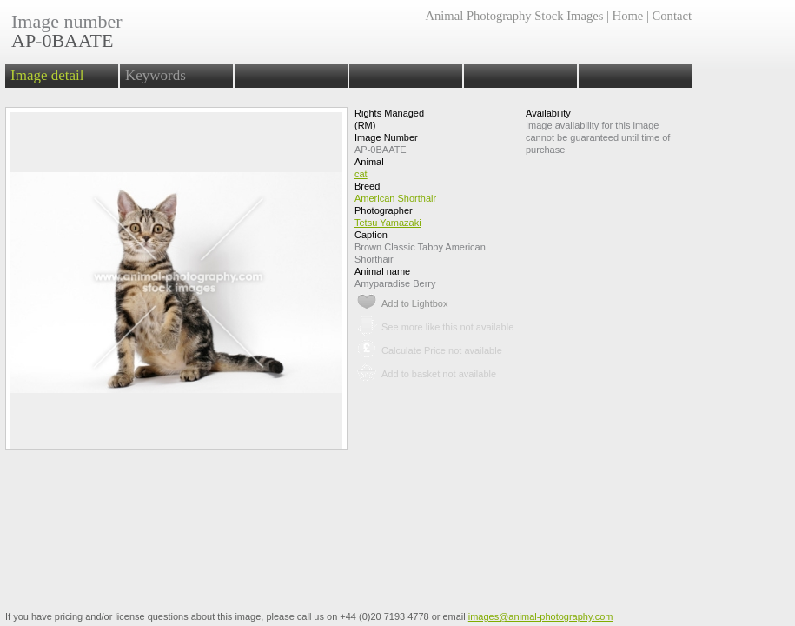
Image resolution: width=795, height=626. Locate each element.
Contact (672, 16)
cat (361, 174)
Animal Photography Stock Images (514, 16)
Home (628, 16)
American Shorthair (395, 198)
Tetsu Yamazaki (387, 222)
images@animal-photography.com (540, 616)
